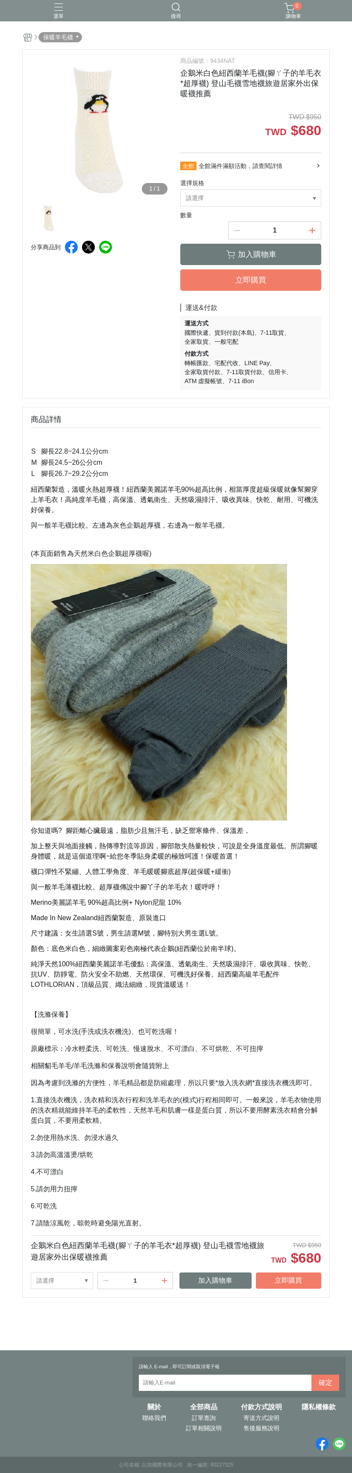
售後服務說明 (261, 1428)
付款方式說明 (261, 1407)
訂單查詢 (204, 1418)
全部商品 (203, 1407)
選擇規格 (192, 183)
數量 (186, 215)
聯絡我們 (154, 1418)
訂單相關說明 (204, 1428)
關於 (154, 1407)
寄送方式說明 (261, 1418)
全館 (188, 165)
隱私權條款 (319, 1407)
